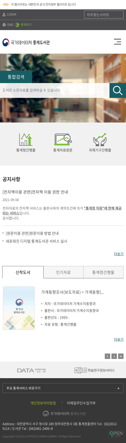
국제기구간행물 (100, 149)
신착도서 (23, 272)
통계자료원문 (62, 149)
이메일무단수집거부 (81, 402)
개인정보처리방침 (43, 402)
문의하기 (24, 24)
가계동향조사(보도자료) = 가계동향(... (72, 292)
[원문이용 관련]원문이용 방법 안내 (32, 233)
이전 (107, 356)
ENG (7, 24)
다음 (122, 144)
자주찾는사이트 (98, 14)
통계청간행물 (26, 149)
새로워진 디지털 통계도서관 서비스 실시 (36, 241)
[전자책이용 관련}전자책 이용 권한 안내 (35, 192)
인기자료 (63, 272)
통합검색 (16, 76)
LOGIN (9, 14)
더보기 (119, 253)
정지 (121, 356)
